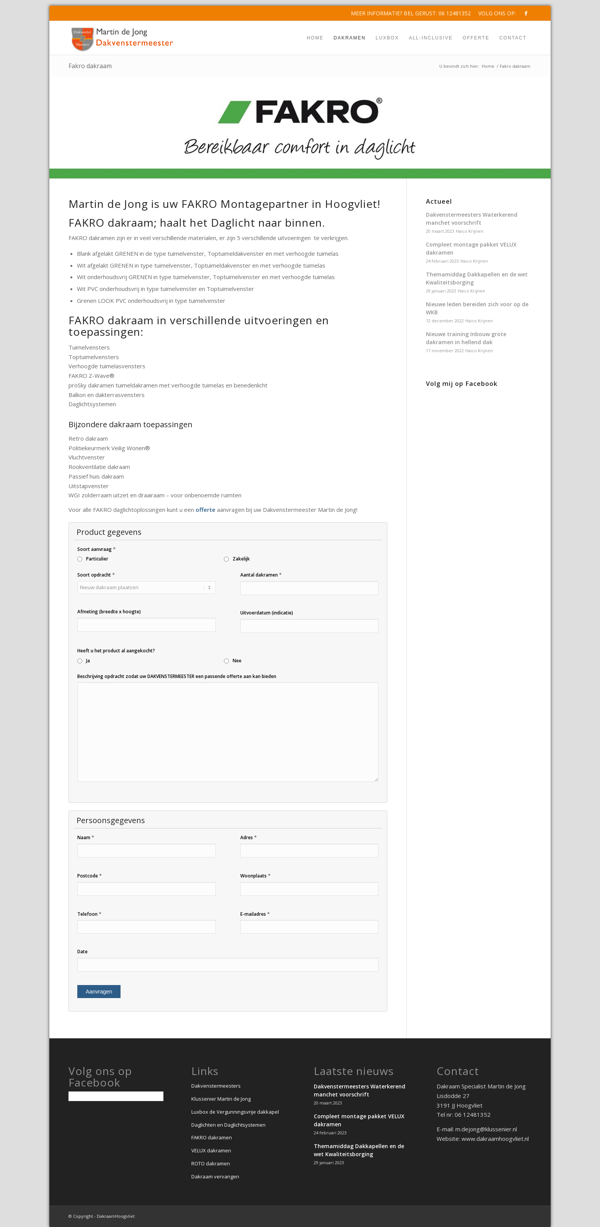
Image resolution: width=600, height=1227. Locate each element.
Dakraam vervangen (215, 1176)
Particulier (97, 558)
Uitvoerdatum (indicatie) (266, 612)
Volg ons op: (497, 13)
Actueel (439, 201)
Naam (85, 837)
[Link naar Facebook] (526, 13)
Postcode (89, 875)
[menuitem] (495, 13)
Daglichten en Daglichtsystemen (228, 1124)
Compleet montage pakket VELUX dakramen (471, 248)
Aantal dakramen (261, 574)
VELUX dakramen (211, 1150)
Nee (237, 660)
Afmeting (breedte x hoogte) (109, 611)
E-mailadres (255, 913)
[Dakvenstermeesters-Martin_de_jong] (122, 38)
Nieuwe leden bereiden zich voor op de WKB (477, 308)
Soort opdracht (96, 574)
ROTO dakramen (210, 1163)
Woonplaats (255, 875)
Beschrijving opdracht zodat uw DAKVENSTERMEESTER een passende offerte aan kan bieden (176, 676)
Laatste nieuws (354, 1071)
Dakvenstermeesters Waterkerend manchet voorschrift (471, 218)
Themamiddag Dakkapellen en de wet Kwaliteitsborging (477, 278)
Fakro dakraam (90, 66)
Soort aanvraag (96, 549)
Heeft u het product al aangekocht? (116, 650)
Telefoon (89, 913)
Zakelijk (241, 558)
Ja (88, 660)
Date (82, 951)
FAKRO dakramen (211, 1137)
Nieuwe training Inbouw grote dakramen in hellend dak (466, 338)
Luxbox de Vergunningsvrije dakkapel (235, 1111)
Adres (248, 837)
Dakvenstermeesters (216, 1085)
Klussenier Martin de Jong (221, 1098)
